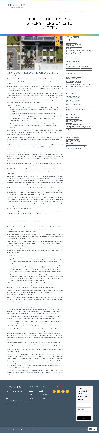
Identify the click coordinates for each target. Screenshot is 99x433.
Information (23, 11)
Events (74, 11)
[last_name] (84, 409)
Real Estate (48, 11)
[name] (84, 405)
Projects (59, 11)
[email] (84, 413)
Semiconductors (36, 11)
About (67, 11)
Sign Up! (84, 418)
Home (15, 11)
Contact (82, 11)
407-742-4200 (11, 403)
